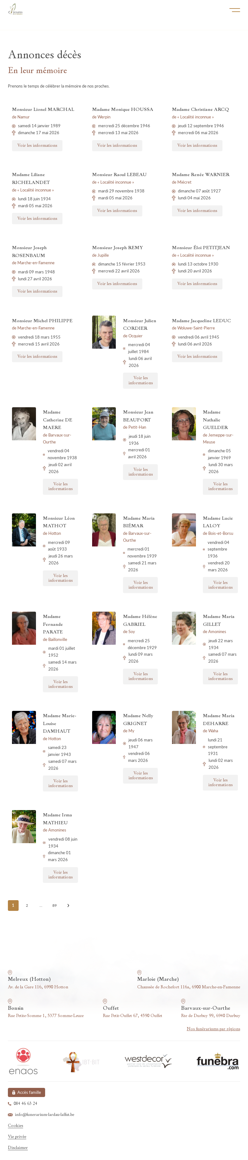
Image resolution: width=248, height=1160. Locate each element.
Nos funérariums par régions (213, 1029)
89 (54, 905)
